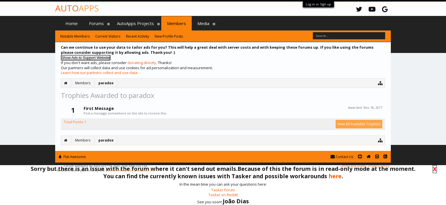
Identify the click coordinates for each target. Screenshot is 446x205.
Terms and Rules (353, 166)
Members (176, 23)
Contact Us (342, 156)
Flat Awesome (72, 156)
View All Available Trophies (359, 124)
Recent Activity (137, 36)
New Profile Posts (169, 36)
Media (203, 23)
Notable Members (75, 36)
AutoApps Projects (135, 23)
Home (71, 23)
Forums (96, 23)
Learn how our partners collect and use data (99, 72)
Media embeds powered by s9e (81, 170)
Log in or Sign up (318, 4)
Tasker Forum (223, 189)
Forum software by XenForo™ (106, 166)
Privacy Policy (378, 166)
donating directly (141, 62)
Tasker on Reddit (223, 194)
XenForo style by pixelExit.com (131, 170)
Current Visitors (107, 36)
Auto (77, 8)
